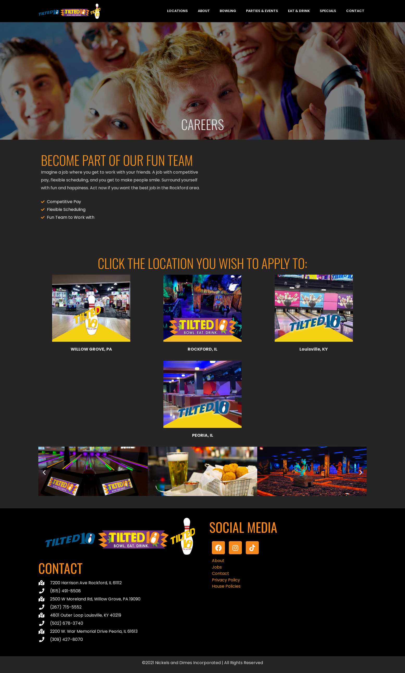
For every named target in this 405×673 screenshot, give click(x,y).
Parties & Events (262, 10)
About (204, 10)
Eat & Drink (299, 10)
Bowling (228, 10)
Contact (355, 10)
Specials (328, 10)
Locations (177, 10)
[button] (44, 472)
